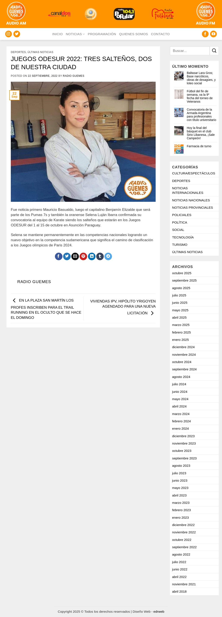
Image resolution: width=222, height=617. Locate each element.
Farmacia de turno (199, 146)
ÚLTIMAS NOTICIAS (40, 52)
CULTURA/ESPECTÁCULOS (193, 173)
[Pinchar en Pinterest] (83, 256)
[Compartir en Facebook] (58, 256)
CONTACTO (160, 34)
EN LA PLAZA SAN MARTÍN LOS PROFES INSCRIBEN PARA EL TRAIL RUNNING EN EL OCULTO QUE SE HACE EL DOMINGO (46, 309)
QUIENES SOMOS (133, 34)
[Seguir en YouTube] (213, 34)
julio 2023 (179, 473)
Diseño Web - (148, 611)
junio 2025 (179, 302)
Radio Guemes (73, 75)
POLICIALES (181, 215)
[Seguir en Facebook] (205, 34)
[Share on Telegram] (108, 256)
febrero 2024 (181, 421)
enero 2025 (180, 339)
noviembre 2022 (184, 532)
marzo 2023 (181, 502)
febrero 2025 (181, 332)
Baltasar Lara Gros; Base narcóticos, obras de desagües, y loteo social (201, 78)
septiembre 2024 (184, 369)
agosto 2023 (181, 465)
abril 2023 (179, 495)
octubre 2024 (181, 362)
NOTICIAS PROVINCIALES (192, 207)
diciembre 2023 (183, 436)
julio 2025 (179, 295)
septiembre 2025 (184, 280)
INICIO (57, 34)
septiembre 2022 (184, 547)
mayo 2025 (180, 310)
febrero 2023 (181, 510)
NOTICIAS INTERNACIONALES (187, 190)
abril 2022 (179, 577)
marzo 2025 (181, 325)
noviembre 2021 (184, 584)
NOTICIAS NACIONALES (191, 200)
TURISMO (179, 244)
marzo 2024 (181, 414)
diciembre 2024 (183, 347)
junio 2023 (179, 480)
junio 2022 (179, 569)
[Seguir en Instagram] (8, 34)
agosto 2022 (181, 554)
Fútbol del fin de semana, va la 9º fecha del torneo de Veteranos (200, 96)
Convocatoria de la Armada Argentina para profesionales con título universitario (201, 115)
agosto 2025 (181, 288)
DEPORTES (18, 52)
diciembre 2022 (183, 525)
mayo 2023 (180, 488)
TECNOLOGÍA (183, 237)
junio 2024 (179, 391)
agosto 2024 (181, 377)
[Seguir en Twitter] (17, 34)
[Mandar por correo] (75, 256)
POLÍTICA (179, 222)
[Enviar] (214, 50)
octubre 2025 (181, 273)
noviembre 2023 (184, 443)
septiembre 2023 (184, 458)
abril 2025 (179, 317)
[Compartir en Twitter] (67, 256)
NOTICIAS (75, 34)
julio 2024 (179, 384)
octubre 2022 (181, 540)
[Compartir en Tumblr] (100, 256)
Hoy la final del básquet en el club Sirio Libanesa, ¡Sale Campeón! (201, 133)
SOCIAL (178, 230)
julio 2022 (179, 562)
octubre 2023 (181, 451)
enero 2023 (180, 517)
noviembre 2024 (184, 354)
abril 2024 (179, 406)
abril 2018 (179, 591)
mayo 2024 (180, 399)
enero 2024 (180, 428)
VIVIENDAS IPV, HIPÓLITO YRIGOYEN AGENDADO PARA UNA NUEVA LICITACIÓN (123, 307)
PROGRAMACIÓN (102, 34)
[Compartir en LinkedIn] (92, 256)
